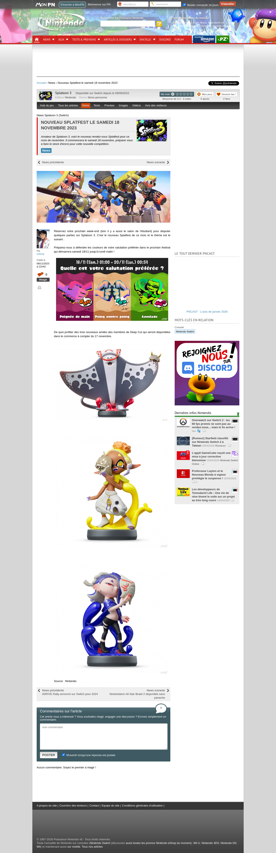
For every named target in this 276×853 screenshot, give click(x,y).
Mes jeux (207, 94)
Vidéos (136, 105)
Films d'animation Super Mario (189, 22)
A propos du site (47, 805)
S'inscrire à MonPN (72, 4)
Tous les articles (68, 105)
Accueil (41, 82)
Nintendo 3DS (210, 843)
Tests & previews (84, 39)
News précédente (53, 162)
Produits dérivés (222, 25)
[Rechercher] (127, 23)
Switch (98, 93)
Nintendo (70, 97)
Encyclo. (145, 39)
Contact (94, 805)
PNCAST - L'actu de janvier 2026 (207, 311)
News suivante (156, 162)
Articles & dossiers (118, 39)
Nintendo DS (229, 843)
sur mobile (73, 846)
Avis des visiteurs (156, 105)
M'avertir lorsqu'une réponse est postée (88, 755)
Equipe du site (110, 805)
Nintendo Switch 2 (187, 25)
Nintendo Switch (185, 331)
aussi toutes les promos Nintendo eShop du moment (158, 843)
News (46, 39)
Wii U (196, 843)
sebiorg (40, 254)
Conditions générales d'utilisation (142, 805)
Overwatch (205, 25)
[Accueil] (36, 39)
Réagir (43, 279)
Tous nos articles (92, 846)
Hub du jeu (47, 105)
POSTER (48, 755)
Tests (97, 105)
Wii (39, 846)
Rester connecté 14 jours (200, 5)
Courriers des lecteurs (73, 805)
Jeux (61, 39)
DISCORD (165, 39)
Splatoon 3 (63, 93)
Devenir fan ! (229, 94)
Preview (109, 105)
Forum (179, 39)
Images (123, 105)
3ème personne (97, 97)
